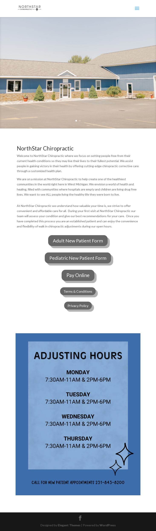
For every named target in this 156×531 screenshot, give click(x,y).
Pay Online (78, 275)
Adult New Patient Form (78, 240)
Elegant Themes (69, 525)
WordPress (108, 525)
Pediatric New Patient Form (77, 258)
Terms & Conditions (78, 291)
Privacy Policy (78, 306)
